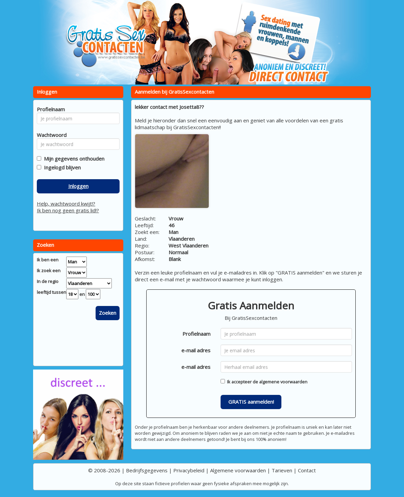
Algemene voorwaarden (238, 470)
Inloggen (78, 186)
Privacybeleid (188, 470)
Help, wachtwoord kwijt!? (66, 203)
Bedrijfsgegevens (147, 470)
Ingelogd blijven (61, 167)
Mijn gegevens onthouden (72, 158)
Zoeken (107, 312)
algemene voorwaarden (283, 382)
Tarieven (282, 470)
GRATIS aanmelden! (251, 401)
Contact (307, 470)
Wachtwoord (50, 135)
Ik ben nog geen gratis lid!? (68, 210)
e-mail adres (195, 350)
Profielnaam (196, 333)
